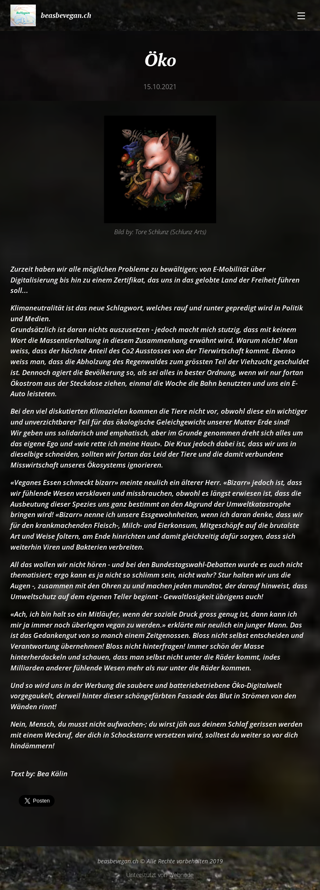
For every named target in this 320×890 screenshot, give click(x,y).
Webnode (181, 875)
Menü (301, 15)
